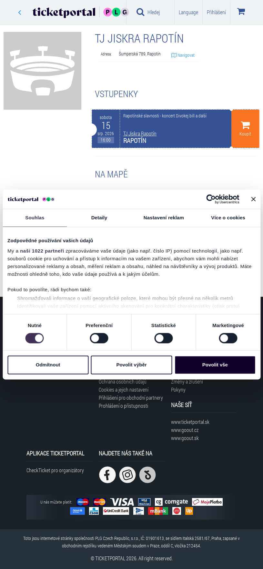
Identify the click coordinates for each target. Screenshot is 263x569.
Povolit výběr (131, 365)
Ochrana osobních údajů (123, 381)
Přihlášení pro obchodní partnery (131, 397)
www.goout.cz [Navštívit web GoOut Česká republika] (184, 429)
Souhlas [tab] (34, 217)
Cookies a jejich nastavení (123, 389)
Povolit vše (215, 365)
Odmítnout (48, 365)
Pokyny (178, 389)
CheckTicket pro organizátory (55, 470)
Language (188, 12)
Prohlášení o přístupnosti (123, 405)
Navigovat (183, 55)
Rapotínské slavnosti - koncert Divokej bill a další (165, 116)
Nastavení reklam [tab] (164, 217)
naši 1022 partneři (42, 251)
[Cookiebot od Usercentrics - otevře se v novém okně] (211, 199)
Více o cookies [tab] (228, 217)
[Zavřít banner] (253, 199)
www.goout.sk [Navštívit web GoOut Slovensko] (185, 437)
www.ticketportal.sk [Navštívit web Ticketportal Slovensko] (190, 421)
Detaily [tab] (99, 217)
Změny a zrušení (187, 381)
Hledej (148, 12)
